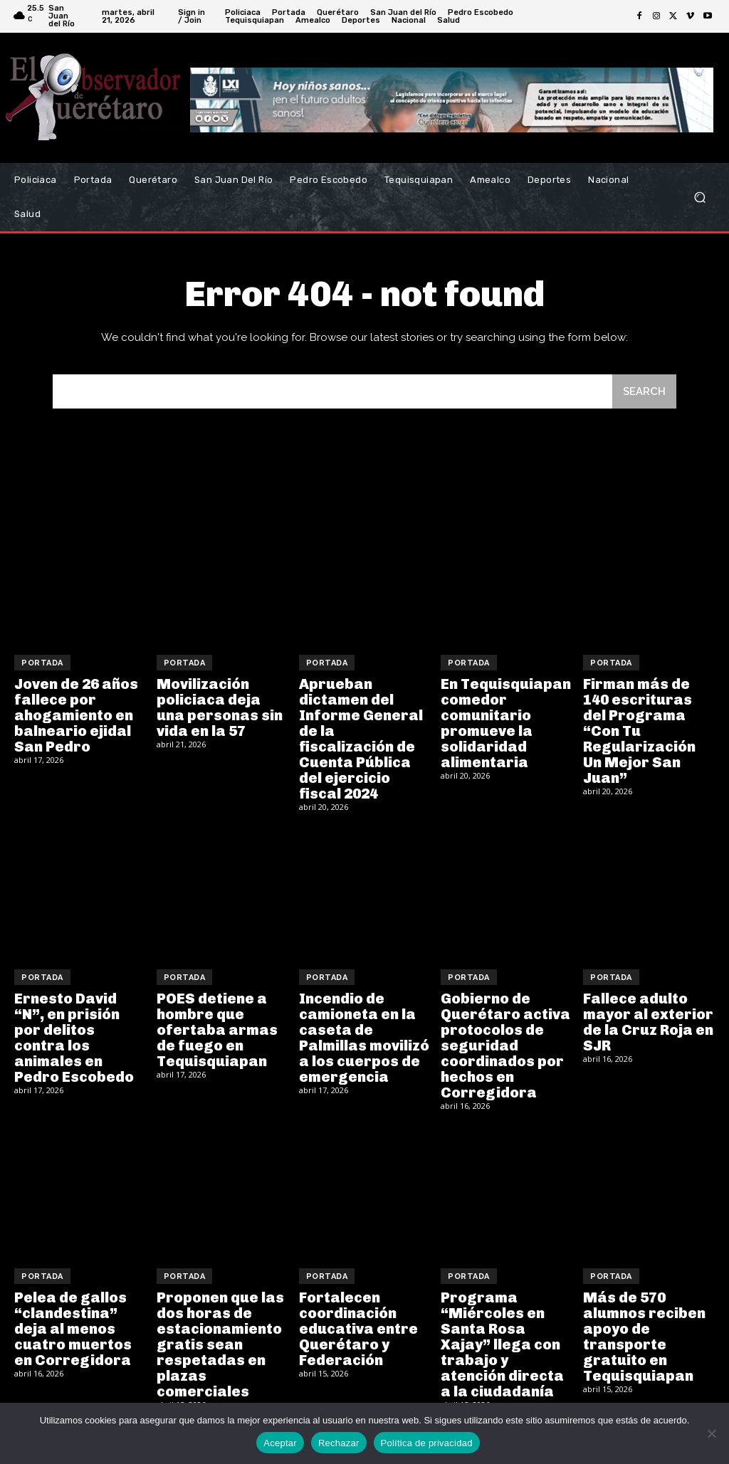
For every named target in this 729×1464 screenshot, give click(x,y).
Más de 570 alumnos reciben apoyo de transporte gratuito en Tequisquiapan (644, 1336)
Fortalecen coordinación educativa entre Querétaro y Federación (358, 1329)
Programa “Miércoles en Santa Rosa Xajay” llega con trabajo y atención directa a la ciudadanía (502, 1344)
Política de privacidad (427, 1443)
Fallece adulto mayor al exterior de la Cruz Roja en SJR (648, 1022)
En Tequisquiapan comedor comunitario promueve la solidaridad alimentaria (506, 723)
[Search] (644, 391)
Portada (42, 663)
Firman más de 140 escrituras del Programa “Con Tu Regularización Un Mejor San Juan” (639, 730)
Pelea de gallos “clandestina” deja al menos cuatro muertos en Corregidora (73, 1329)
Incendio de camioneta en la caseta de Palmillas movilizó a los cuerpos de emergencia (364, 1037)
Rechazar (339, 1443)
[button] (699, 197)
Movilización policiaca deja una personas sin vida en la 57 (220, 707)
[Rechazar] (711, 1433)
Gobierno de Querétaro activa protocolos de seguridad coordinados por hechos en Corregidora (505, 1045)
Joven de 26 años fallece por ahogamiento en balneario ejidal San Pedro (76, 715)
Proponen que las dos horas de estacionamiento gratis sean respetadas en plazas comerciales (220, 1344)
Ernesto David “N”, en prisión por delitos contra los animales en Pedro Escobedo (74, 1037)
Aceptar (280, 1443)
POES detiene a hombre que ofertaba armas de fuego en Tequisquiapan (217, 1030)
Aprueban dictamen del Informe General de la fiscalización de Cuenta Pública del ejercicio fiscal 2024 (361, 738)
